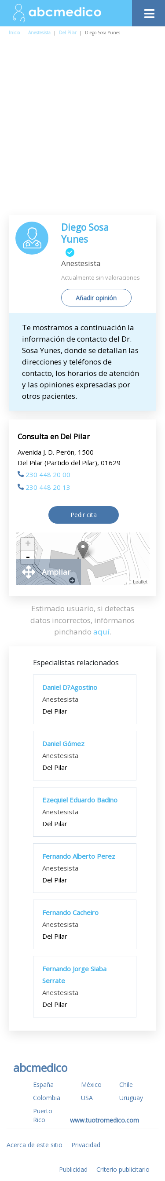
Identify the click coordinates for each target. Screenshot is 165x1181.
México (91, 1084)
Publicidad (73, 1169)
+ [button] (28, 544)
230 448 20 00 (44, 474)
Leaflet (140, 581)
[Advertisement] (82, 128)
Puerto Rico (42, 1115)
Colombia (46, 1098)
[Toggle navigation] (148, 11)
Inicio (14, 32)
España (43, 1084)
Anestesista (39, 32)
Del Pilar (68, 32)
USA (87, 1098)
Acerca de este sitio (34, 1145)
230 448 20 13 (44, 487)
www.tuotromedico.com (104, 1120)
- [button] (28, 557)
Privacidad (85, 1145)
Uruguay (131, 1098)
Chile (126, 1084)
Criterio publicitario (123, 1169)
